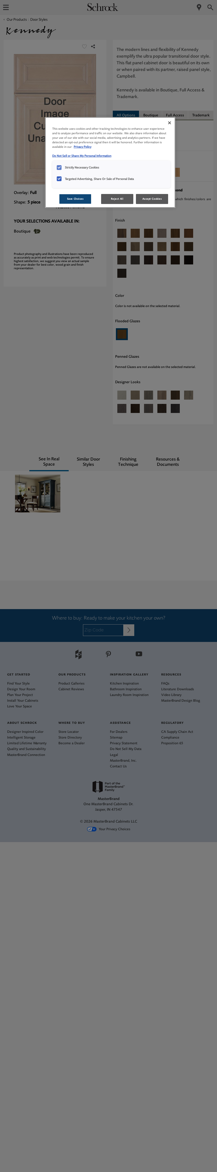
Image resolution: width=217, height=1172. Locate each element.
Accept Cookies (152, 198)
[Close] (169, 123)
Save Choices (75, 198)
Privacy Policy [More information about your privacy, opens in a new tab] (82, 147)
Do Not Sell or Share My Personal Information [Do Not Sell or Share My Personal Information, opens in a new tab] (81, 156)
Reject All (117, 198)
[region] (110, 162)
